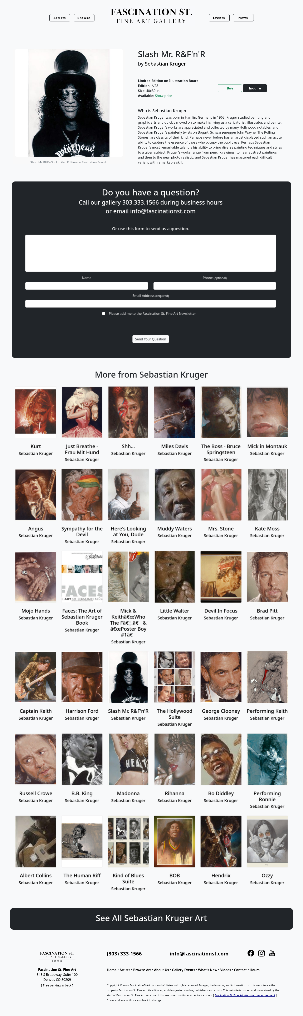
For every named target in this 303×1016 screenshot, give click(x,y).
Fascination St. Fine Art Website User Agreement (245, 995)
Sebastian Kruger (165, 63)
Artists (124, 970)
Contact (240, 970)
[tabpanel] (210, 139)
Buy (230, 88)
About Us (161, 970)
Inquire (255, 88)
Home (112, 970)
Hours (254, 970)
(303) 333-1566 (124, 953)
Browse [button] (84, 18)
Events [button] (219, 18)
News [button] (243, 18)
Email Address (151, 285)
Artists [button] (59, 18)
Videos (225, 970)
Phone (190, 274)
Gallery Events (183, 970)
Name (112, 274)
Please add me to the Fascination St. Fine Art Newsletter (152, 296)
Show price (163, 95)
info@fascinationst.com (158, 234)
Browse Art (142, 970)
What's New (207, 970)
